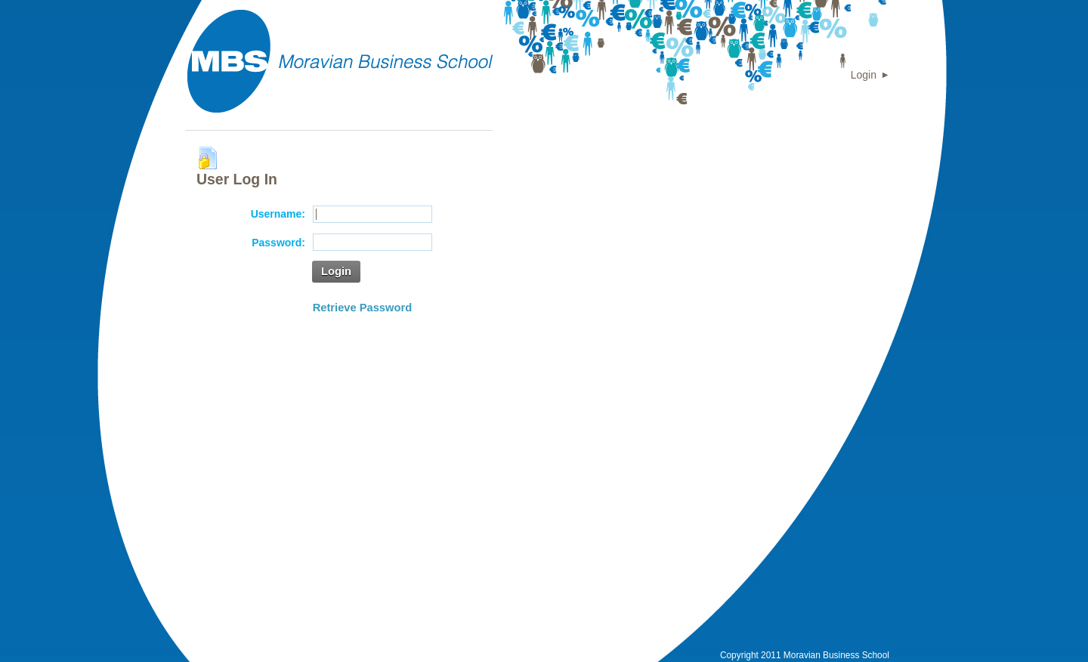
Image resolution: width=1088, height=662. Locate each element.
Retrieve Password (362, 308)
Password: (278, 243)
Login (863, 75)
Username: (278, 214)
